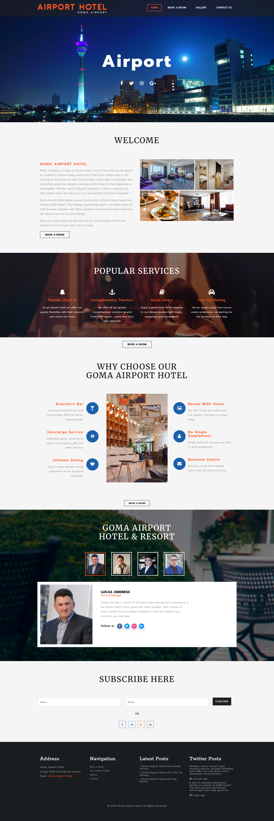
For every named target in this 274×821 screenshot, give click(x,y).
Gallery (93, 774)
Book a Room (177, 7)
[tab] (95, 564)
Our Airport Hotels (100, 770)
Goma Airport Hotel (61, 776)
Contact (94, 778)
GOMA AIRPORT (72, 8)
